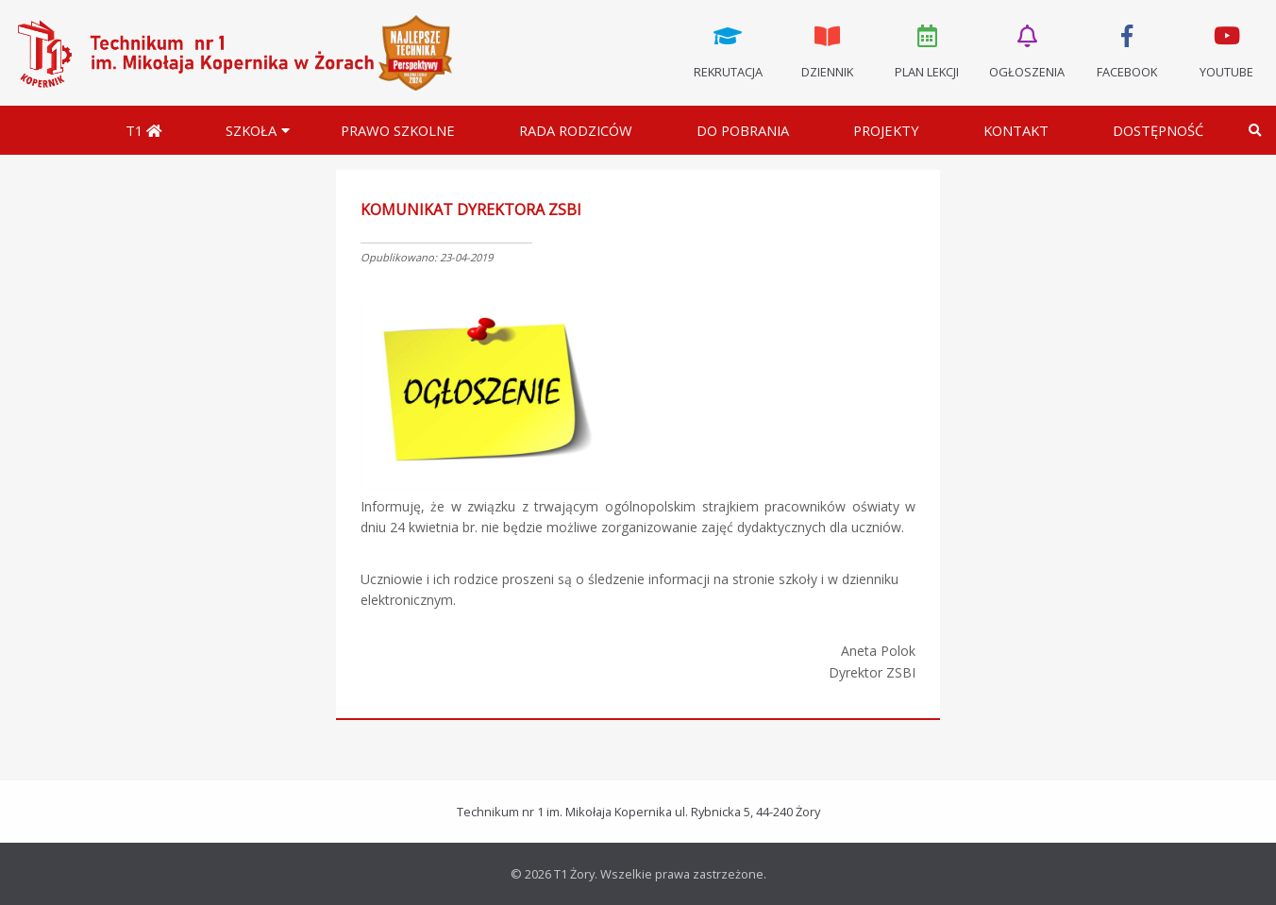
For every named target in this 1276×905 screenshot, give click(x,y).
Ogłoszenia (1026, 50)
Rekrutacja (727, 50)
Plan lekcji (927, 50)
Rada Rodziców (575, 130)
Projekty (886, 130)
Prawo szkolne (398, 130)
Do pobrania (743, 130)
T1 (143, 130)
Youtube (1226, 50)
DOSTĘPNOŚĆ (1158, 130)
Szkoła (251, 130)
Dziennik (827, 50)
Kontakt (1016, 130)
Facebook (1126, 50)
